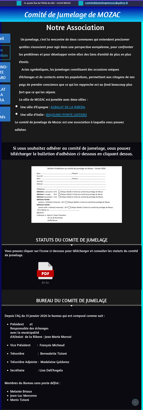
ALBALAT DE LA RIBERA (68, 107)
